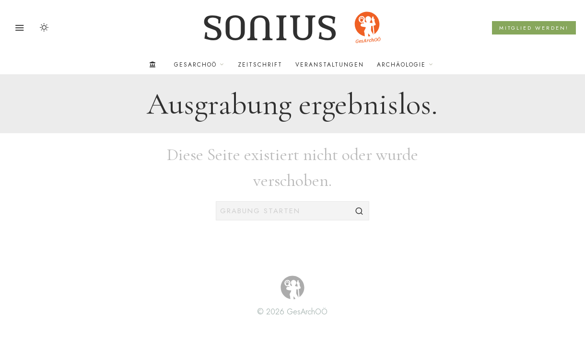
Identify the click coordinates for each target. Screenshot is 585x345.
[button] (359, 210)
